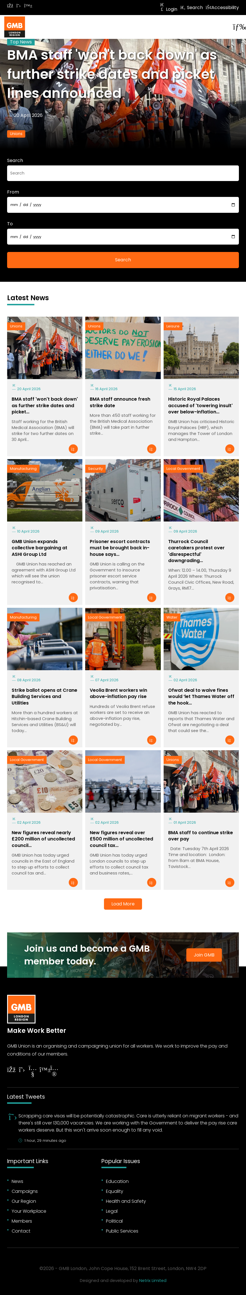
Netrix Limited (152, 1280)
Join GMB (204, 955)
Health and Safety (126, 1201)
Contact (21, 1231)
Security (95, 468)
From (13, 192)
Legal (112, 1211)
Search (191, 7)
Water (172, 617)
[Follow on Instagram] (54, 1072)
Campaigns (25, 1191)
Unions (16, 133)
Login (168, 9)
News (17, 1181)
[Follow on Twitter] (18, 5)
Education (117, 1181)
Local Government (183, 468)
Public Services (122, 1231)
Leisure (173, 326)
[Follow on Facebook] (10, 5)
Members (22, 1221)
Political (114, 1221)
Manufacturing (23, 468)
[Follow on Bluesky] (27, 5)
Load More (123, 904)
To (10, 223)
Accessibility (222, 7)
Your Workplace (29, 1211)
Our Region (24, 1201)
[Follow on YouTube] (33, 1072)
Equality (114, 1191)
